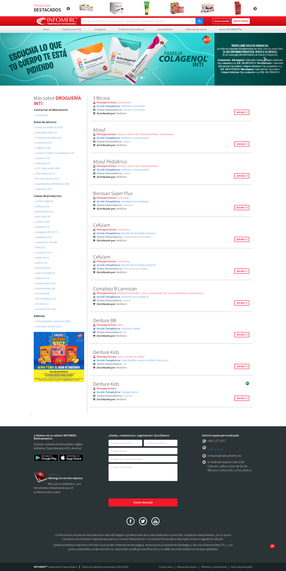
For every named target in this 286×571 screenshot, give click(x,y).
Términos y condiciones (214, 567)
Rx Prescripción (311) (47, 178)
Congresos (100, 29)
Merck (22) (41, 263)
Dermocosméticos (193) (49, 127)
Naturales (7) (42, 163)
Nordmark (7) (43, 268)
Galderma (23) (43, 237)
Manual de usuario (187, 567)
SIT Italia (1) (42, 304)
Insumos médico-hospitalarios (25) (54, 153)
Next (255, 9)
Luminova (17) (43, 252)
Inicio (46, 29)
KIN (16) (40, 247)
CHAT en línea (215, 449)
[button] (21, 59)
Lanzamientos (165, 29)
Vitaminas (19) (43, 189)
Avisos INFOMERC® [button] (230, 29)
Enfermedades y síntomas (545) (53, 321)
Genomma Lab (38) (46, 242)
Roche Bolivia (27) (45, 298)
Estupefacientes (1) (46, 132)
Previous (68, 9)
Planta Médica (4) (45, 288)
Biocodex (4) (42, 216)
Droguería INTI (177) (46, 232)
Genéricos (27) (43, 142)
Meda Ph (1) (42, 257)
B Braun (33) (42, 206)
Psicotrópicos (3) (45, 173)
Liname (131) (42, 158)
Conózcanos (166, 567)
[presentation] (137, 490)
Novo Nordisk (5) (45, 273)
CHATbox (53, 474)
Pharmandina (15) (45, 283)
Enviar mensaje (143, 502)
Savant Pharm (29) (45, 309)
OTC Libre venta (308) (47, 168)
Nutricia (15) (42, 278)
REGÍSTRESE (241, 21)
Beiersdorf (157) (44, 211)
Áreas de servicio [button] (196, 29)
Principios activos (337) (48, 326)
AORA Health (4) (44, 201)
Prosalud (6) (42, 293)
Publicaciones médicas (131, 29)
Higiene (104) (43, 147)
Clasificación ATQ (71, 29)
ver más (241, 112)
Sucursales (41, 115)
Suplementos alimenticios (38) (52, 183)
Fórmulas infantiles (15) (48, 137)
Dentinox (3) (42, 227)
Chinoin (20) (42, 221)
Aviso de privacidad (241, 567)
